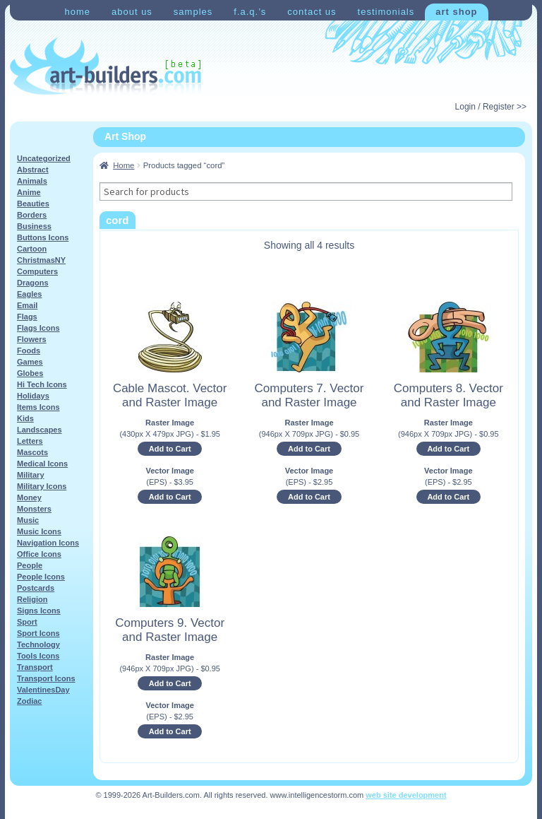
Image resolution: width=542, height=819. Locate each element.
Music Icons (39, 531)
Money (29, 497)
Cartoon (32, 248)
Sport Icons (38, 633)
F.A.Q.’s (250, 11)
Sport (27, 622)
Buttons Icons (42, 237)
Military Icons (41, 486)
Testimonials (386, 11)
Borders (32, 215)
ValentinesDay (43, 689)
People (29, 565)
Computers (37, 271)
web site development (406, 795)
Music (28, 520)
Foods (28, 350)
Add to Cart (170, 448)
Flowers (32, 339)
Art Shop (456, 11)
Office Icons (39, 554)
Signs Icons (39, 610)
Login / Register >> (490, 107)
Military (30, 475)
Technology (38, 644)
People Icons (41, 576)
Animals (32, 181)
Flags (27, 316)
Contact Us (311, 11)
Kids (25, 418)
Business (34, 226)
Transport (35, 667)
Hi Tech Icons (42, 384)
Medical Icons (42, 463)
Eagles (29, 294)
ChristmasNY (41, 260)
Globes (30, 373)
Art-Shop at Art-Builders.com (105, 66)
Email (27, 305)
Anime (29, 192)
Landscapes (39, 429)
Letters (30, 441)
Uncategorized (44, 158)
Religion (32, 599)
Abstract (33, 169)
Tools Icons (38, 656)
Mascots (32, 452)
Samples (193, 11)
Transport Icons (46, 678)
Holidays (33, 395)
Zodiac (29, 701)
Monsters (34, 509)
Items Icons (38, 407)
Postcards (35, 588)
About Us (132, 11)
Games (30, 362)
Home (77, 11)
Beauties (33, 203)
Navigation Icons (48, 542)
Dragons (33, 282)
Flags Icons (38, 328)
